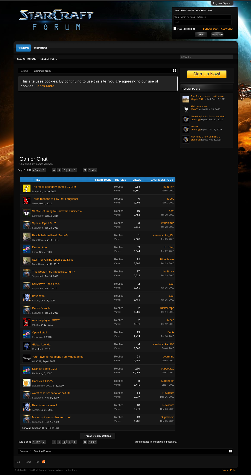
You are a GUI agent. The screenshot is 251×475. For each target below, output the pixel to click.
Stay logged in (184, 28)
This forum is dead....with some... (208, 96)
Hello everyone (199, 106)
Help (18, 462)
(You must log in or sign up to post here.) (156, 441)
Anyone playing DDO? (46, 320)
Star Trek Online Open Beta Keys (52, 259)
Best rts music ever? (45, 405)
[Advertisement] (98, 123)
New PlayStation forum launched (208, 116)
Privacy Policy (229, 470)
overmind (168, 356)
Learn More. (45, 86)
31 (85, 170)
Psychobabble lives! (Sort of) (50, 235)
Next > (92, 170)
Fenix (35, 252)
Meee (35, 203)
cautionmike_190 (163, 235)
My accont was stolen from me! (51, 417)
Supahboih (38, 227)
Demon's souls (41, 308)
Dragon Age (39, 247)
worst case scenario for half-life (51, 393)
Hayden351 (197, 99)
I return (195, 126)
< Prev (36, 170)
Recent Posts (49, 59)
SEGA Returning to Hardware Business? (57, 211)
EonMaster (38, 215)
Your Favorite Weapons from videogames (57, 356)
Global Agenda (41, 344)
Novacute (168, 392)
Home (28, 462)
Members (40, 47)
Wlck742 (36, 361)
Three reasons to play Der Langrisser (55, 198)
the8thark (168, 186)
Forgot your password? (218, 29)
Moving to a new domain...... (206, 136)
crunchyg (196, 119)
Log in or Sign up (222, 3)
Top (37, 462)
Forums (23, 48)
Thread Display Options (97, 436)
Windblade (167, 223)
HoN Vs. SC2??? (42, 381)
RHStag (169, 247)
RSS (43, 461)
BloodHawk (38, 240)
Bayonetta (38, 296)
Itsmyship (37, 191)
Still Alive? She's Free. (46, 284)
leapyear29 (167, 368)
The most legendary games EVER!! (54, 186)
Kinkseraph (167, 308)
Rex (34, 349)
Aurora (35, 300)
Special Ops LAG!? (44, 223)
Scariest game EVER (45, 368)
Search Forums (26, 59)
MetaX (194, 109)
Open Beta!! (39, 332)
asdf (171, 210)
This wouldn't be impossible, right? (53, 271)
